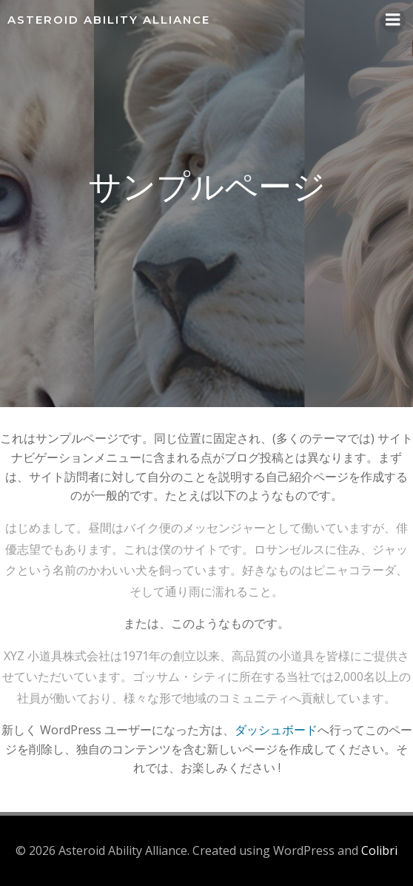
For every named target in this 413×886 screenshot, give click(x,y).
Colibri (379, 850)
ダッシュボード (276, 730)
